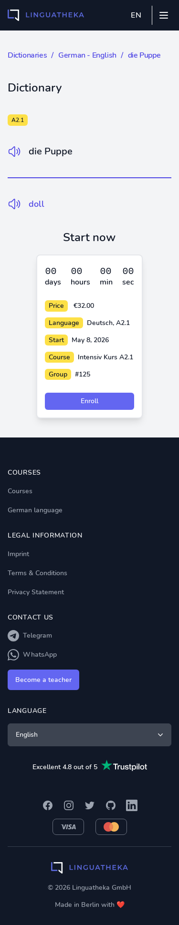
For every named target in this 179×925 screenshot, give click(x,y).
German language (35, 510)
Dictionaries (27, 55)
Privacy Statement (36, 592)
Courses (20, 491)
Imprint (18, 554)
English (90, 735)
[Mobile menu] (163, 15)
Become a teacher (43, 679)
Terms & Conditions (37, 573)
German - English (87, 55)
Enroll (89, 401)
